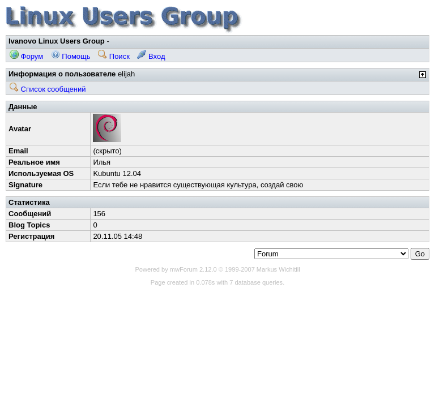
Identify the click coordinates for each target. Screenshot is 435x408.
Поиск (114, 56)
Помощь (71, 56)
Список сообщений (48, 89)
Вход (151, 56)
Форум (26, 56)
